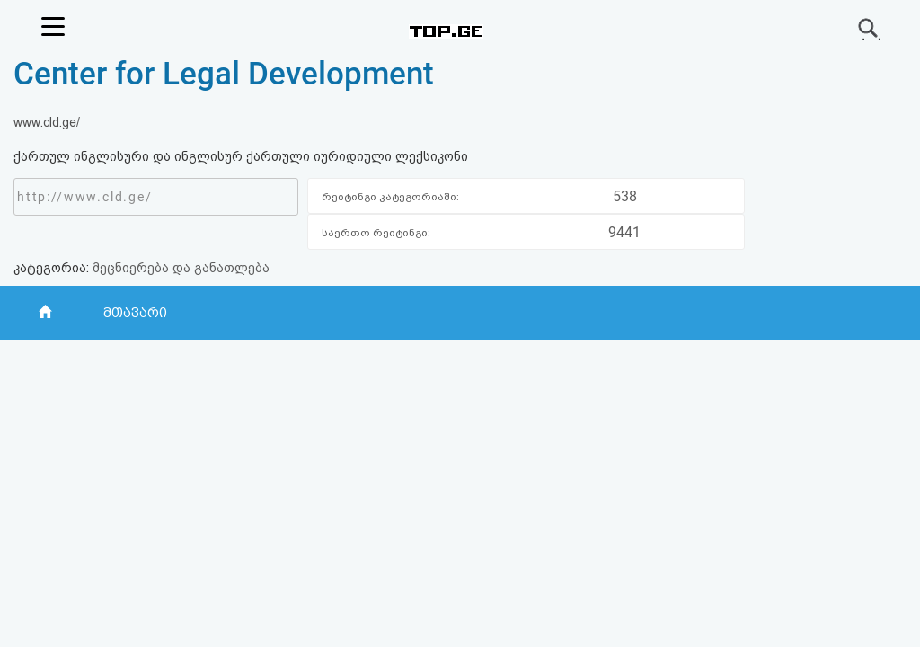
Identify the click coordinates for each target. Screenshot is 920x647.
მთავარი (134, 313)
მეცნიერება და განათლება (181, 268)
